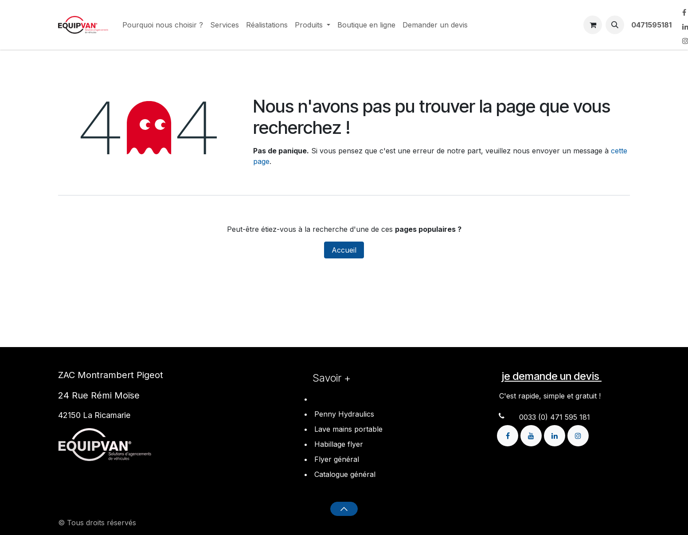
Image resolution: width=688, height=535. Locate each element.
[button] (615, 25)
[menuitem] (163, 25)
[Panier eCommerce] (592, 25)
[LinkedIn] (555, 434)
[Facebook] (508, 434)
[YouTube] (532, 434)
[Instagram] (578, 434)
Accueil (344, 250)
